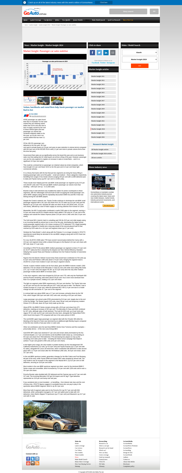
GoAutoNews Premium (130, 446)
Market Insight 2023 (98, 125)
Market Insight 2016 (98, 96)
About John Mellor (129, 462)
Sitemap (77, 466)
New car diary (103, 453)
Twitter (103, 63)
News (76, 457)
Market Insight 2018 (98, 105)
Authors (125, 457)
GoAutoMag (127, 450)
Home (77, 443)
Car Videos (78, 450)
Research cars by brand (106, 448)
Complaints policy (128, 466)
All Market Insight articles (99, 149)
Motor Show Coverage (82, 462)
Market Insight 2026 (98, 137)
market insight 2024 (44, 25)
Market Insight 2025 (98, 133)
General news (103, 459)
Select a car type (104, 446)
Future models (79, 455)
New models (79, 453)
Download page (108, 205)
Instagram (111, 63)
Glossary (102, 466)
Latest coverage (80, 446)
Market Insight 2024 (98, 129)
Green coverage (104, 455)
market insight (33, 25)
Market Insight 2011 (97, 76)
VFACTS (102, 462)
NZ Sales (102, 464)
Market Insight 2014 (98, 88)
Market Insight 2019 (98, 109)
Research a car (103, 443)
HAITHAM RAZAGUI (39, 116)
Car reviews (78, 448)
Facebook (95, 63)
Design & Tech (127, 453)
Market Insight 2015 (98, 92)
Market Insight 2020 (98, 113)
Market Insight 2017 (98, 101)
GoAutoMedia (127, 443)
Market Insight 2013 (98, 84)
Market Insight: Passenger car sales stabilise (64, 25)
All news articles (96, 158)
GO (154, 11)
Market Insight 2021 (98, 117)
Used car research (104, 457)
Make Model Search (81, 459)
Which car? (102, 450)
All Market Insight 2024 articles (101, 153)
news (26, 25)
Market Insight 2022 (98, 121)
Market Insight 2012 (98, 80)
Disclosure (126, 464)
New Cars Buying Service (83, 464)
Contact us (126, 459)
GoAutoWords (127, 455)
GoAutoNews (127, 448)
